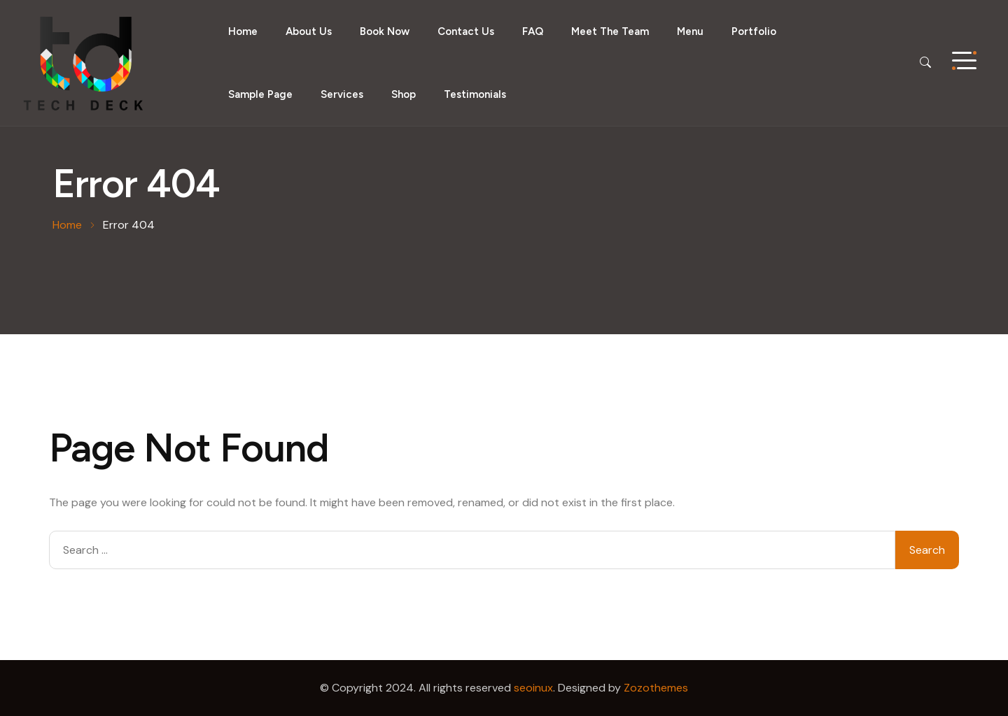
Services (342, 94)
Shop (403, 94)
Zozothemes (656, 687)
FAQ (532, 31)
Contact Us (466, 31)
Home (243, 31)
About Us (309, 31)
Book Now (385, 31)
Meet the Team (610, 31)
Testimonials (475, 94)
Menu (690, 31)
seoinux (533, 687)
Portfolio (754, 31)
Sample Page (260, 94)
